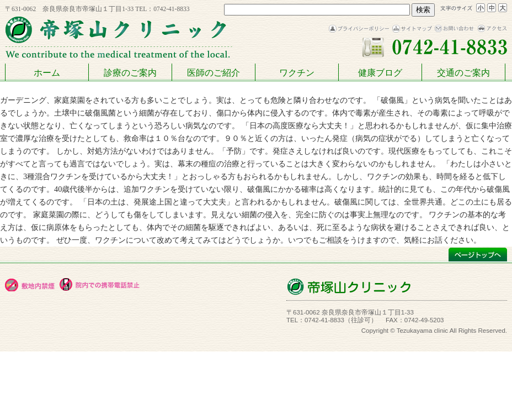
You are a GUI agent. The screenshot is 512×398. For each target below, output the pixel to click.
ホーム (47, 72)
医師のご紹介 (213, 72)
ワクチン (296, 72)
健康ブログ (380, 72)
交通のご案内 (463, 72)
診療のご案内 (130, 72)
